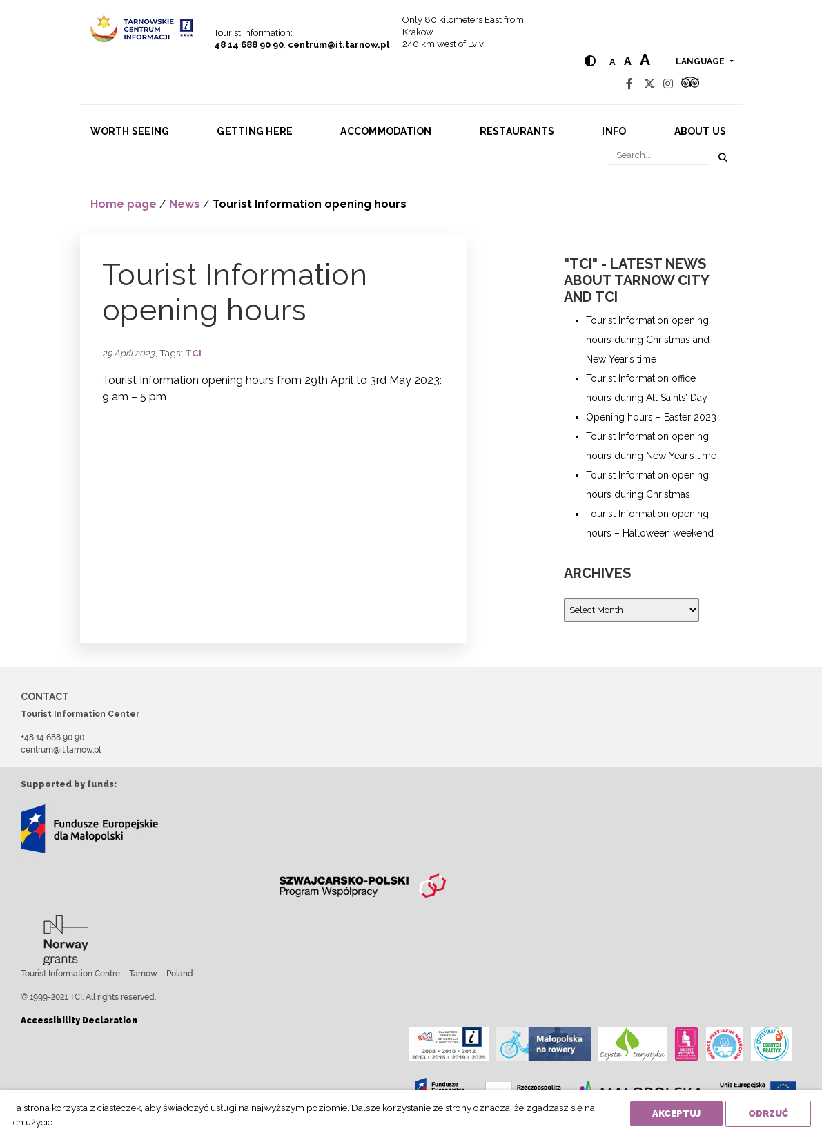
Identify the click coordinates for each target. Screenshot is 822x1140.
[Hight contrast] (590, 61)
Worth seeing (130, 131)
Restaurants (517, 131)
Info (614, 131)
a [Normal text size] (612, 62)
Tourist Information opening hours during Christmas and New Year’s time (648, 340)
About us (700, 131)
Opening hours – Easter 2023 (651, 417)
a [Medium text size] (628, 61)
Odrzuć (768, 1113)
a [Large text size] (645, 59)
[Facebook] (629, 83)
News (184, 204)
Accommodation (385, 131)
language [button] (701, 61)
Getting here (255, 131)
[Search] (659, 155)
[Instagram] (668, 83)
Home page (123, 204)
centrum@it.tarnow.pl (338, 44)
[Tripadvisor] (690, 83)
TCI (193, 352)
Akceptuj (676, 1113)
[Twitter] (649, 83)
